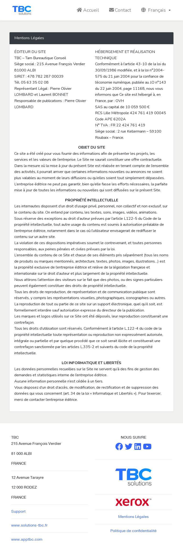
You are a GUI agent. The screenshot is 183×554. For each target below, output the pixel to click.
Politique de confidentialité (133, 530)
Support (18, 511)
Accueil (88, 10)
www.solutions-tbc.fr (29, 525)
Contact (120, 10)
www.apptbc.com (26, 539)
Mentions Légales (133, 516)
